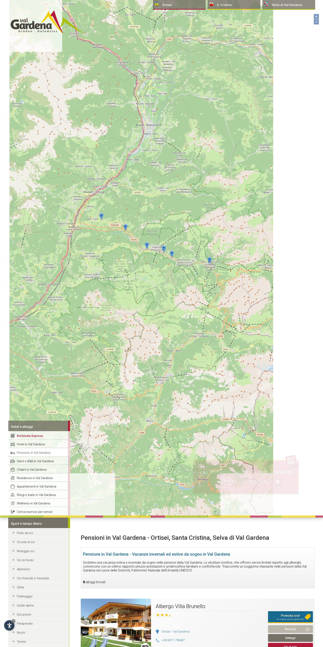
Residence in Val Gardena (35, 478)
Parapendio (25, 623)
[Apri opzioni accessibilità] (9, 625)
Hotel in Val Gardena (31, 444)
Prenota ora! (290, 617)
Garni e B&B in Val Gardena (35, 461)
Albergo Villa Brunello (180, 606)
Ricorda (290, 629)
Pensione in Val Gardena (33, 453)
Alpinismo (23, 569)
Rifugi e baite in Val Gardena (36, 495)
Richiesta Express (30, 436)
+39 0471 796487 (170, 640)
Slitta (20, 587)
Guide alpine (25, 605)
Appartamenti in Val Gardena (36, 486)
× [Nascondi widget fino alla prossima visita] (13, 621)
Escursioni (24, 614)
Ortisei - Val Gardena (176, 631)
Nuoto (21, 632)
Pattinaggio (25, 596)
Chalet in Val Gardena (31, 469)
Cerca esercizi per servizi (35, 512)
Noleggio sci (25, 551)
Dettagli (290, 638)
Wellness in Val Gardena (33, 503)
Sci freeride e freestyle (33, 578)
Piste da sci (25, 533)
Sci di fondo (25, 560)
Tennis (21, 642)
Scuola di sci (26, 542)
